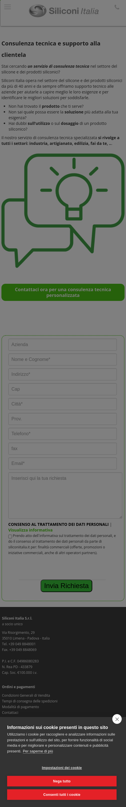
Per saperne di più (38, 751)
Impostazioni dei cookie (62, 768)
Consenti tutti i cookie (62, 795)
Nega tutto (62, 781)
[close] (117, 719)
